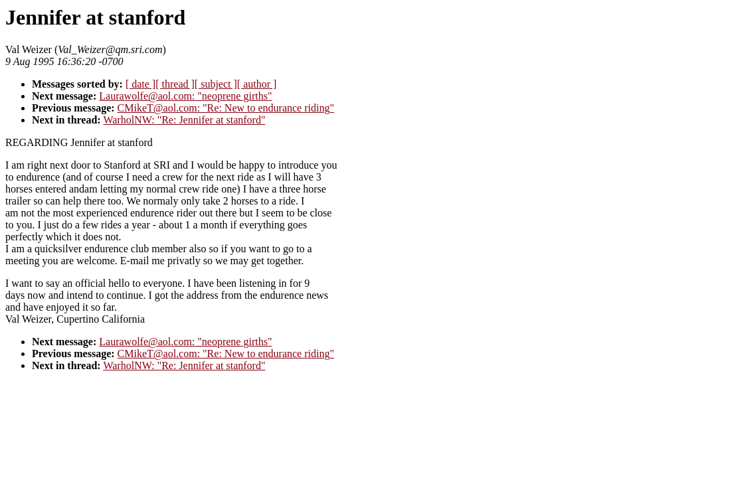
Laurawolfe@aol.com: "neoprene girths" (185, 96)
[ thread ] (175, 84)
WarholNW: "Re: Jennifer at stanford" (184, 119)
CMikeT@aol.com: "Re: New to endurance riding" (226, 108)
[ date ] (140, 84)
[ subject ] (216, 84)
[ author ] (257, 84)
